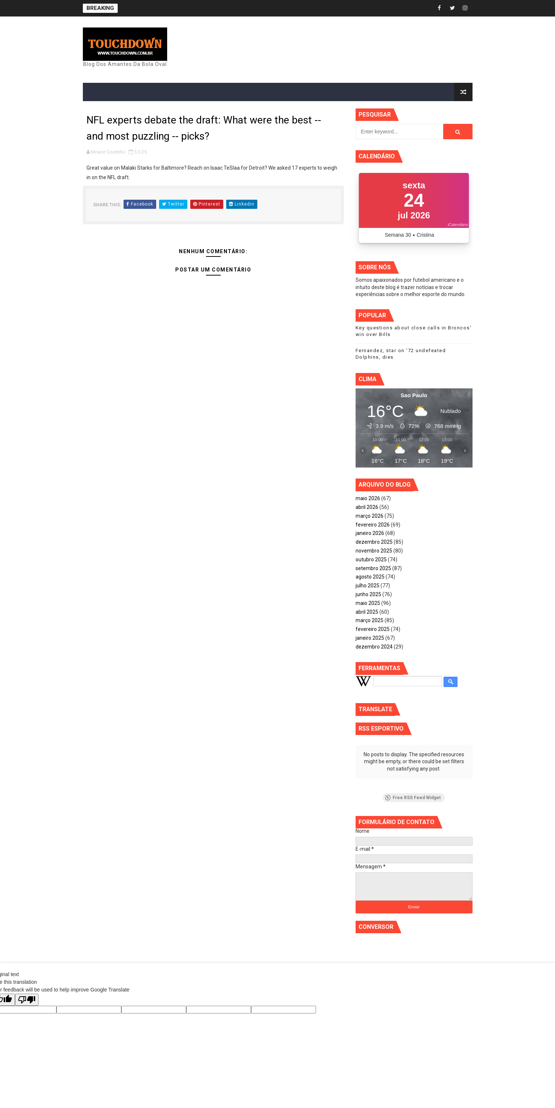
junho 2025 (368, 594)
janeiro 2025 (370, 638)
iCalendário (458, 224)
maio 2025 (368, 603)
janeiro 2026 (370, 533)
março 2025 (369, 620)
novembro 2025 (374, 551)
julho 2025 (367, 585)
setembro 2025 (373, 568)
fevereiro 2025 (373, 629)
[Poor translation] (26, 1000)
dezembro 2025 (374, 542)
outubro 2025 (371, 559)
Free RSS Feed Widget (413, 798)
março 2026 (369, 516)
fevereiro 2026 (373, 525)
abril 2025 (367, 612)
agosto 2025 (370, 577)
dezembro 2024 (374, 647)
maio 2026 (368, 498)
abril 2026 (367, 507)
